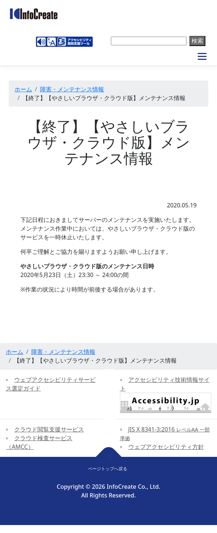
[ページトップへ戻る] (108, 457)
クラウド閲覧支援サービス (49, 429)
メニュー (202, 57)
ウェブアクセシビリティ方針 (166, 447)
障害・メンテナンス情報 (72, 89)
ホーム (23, 89)
